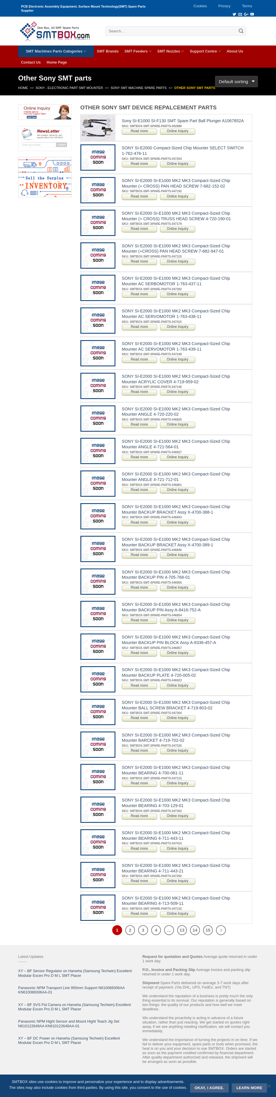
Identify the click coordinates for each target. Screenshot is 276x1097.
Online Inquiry (177, 131)
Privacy (224, 6)
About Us (235, 51)
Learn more (249, 1088)
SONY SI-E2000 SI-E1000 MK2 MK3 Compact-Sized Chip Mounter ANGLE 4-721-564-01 (176, 444)
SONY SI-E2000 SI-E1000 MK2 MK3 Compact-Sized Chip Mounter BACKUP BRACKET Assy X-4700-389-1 (176, 542)
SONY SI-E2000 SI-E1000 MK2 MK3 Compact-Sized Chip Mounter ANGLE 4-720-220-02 (176, 412)
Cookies (200, 6)
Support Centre (205, 51)
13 (182, 930)
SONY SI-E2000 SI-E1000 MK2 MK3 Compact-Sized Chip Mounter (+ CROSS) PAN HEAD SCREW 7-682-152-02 (176, 183)
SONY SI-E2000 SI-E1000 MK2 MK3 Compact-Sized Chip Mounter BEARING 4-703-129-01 (176, 803)
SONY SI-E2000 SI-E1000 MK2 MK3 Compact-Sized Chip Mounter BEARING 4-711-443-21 (176, 868)
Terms (247, 6)
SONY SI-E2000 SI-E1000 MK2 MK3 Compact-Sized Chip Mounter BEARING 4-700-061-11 (176, 770)
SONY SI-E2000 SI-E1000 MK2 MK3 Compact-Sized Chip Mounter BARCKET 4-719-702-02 (176, 738)
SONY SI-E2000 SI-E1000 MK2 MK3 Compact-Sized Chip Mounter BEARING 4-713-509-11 (176, 901)
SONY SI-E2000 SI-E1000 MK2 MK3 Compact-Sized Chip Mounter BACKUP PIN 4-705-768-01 (176, 575)
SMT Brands (108, 51)
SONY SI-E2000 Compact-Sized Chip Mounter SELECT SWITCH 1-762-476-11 (183, 151)
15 (207, 930)
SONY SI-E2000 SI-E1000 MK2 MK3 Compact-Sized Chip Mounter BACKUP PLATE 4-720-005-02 (176, 672)
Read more (139, 131)
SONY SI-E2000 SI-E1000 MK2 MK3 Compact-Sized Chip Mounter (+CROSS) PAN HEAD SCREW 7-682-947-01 (176, 249)
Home (23, 88)
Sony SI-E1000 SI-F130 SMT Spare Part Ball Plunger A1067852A (183, 120)
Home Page (57, 62)
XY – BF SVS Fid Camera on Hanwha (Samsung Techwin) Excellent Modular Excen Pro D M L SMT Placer (74, 1006)
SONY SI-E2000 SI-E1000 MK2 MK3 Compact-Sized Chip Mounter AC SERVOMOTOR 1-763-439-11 (176, 346)
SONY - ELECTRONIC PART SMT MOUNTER (69, 88)
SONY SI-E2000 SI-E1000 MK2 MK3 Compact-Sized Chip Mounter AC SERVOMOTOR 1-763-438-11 (176, 314)
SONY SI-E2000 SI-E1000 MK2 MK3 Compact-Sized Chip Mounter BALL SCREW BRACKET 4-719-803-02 (176, 705)
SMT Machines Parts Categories (56, 51)
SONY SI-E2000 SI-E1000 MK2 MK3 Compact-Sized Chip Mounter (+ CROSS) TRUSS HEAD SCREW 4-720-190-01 (176, 216)
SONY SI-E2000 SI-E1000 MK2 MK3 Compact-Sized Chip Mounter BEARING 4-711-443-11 (176, 835)
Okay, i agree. (209, 1088)
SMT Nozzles (170, 51)
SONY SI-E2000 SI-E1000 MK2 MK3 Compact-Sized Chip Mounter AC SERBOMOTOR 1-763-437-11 (176, 281)
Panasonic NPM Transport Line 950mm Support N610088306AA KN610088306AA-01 (71, 990)
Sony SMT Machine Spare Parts (138, 88)
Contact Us (31, 62)
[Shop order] (236, 81)
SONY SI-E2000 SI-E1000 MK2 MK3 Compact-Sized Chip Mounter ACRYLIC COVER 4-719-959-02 (176, 379)
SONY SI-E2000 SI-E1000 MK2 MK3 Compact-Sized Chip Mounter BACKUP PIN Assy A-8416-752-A (176, 607)
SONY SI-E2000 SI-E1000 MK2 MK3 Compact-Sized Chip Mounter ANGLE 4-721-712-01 (176, 477)
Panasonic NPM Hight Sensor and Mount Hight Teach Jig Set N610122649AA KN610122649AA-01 (68, 1023)
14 (195, 930)
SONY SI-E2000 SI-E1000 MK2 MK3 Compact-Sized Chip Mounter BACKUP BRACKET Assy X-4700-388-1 (176, 509)
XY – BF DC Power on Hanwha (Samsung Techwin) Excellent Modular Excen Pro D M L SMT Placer (69, 1040)
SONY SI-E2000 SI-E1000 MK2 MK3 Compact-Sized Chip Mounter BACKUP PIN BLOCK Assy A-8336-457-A (176, 640)
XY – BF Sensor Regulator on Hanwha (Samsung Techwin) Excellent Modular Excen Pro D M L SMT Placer (75, 973)
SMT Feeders (138, 51)
